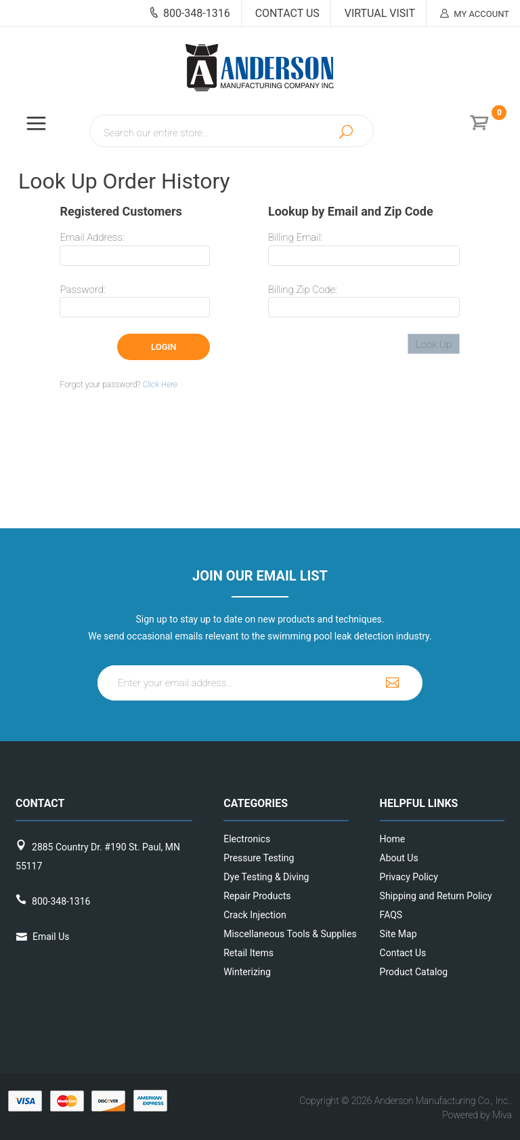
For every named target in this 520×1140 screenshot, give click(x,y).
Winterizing (247, 971)
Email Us (50, 936)
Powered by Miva (477, 1114)
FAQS (391, 914)
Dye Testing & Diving (256, 876)
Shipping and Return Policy (408, 895)
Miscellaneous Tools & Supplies (256, 933)
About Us (399, 857)
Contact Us (287, 13)
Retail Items (248, 952)
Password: (82, 289)
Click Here (159, 384)
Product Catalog (408, 971)
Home (393, 838)
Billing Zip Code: (302, 289)
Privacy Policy (408, 876)
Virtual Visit (380, 13)
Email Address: (92, 237)
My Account (474, 14)
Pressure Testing (256, 857)
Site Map (398, 933)
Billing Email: (295, 237)
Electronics (246, 838)
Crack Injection (254, 914)
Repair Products (256, 895)
